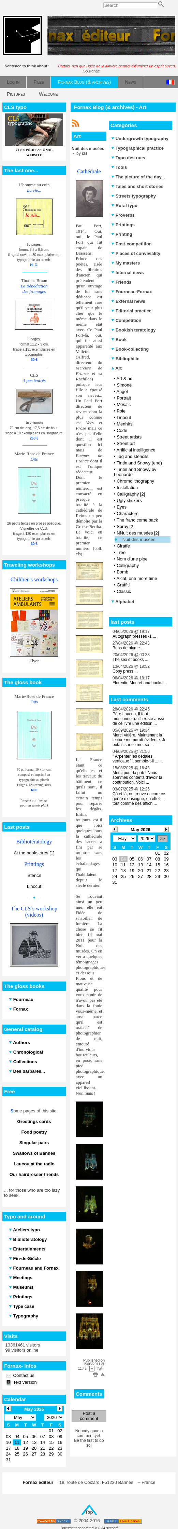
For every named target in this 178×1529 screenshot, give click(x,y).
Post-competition (131, 243)
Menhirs (124, 424)
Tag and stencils (132, 456)
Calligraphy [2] (131, 494)
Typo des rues (128, 157)
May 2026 (140, 829)
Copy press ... (125, 671)
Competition (126, 320)
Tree (121, 552)
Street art (126, 443)
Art (116, 368)
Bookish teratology (133, 330)
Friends (121, 282)
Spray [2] (125, 526)
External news (128, 301)
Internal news (127, 272)
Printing (121, 234)
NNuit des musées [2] (138, 533)
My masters (125, 263)
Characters (127, 513)
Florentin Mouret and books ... (140, 682)
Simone (124, 385)
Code (122, 430)
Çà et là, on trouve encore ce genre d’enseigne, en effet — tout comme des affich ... (139, 798)
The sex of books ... (130, 659)
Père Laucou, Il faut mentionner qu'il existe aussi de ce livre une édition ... (138, 719)
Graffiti (123, 584)
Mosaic (124, 404)
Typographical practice (137, 148)
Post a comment (89, 1416)
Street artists (129, 436)
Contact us (23, 1375)
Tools (119, 167)
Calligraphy (128, 565)
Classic (124, 591)
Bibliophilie (125, 358)
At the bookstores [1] (34, 852)
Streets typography (133, 196)
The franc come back (137, 520)
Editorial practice (131, 310)
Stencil (34, 875)
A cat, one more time (136, 578)
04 (123, 859)
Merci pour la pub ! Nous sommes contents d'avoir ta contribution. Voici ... (137, 777)
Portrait (124, 398)
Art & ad (124, 378)
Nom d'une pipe (132, 558)
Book (119, 339)
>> (162, 838)
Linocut (34, 886)
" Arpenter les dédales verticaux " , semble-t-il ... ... (138, 758)
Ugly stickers (129, 500)
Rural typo (124, 205)
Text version (24, 1382)
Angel (122, 391)
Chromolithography (135, 481)
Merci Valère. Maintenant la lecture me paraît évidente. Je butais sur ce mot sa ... (139, 740)
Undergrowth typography (139, 138)
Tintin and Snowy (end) (139, 462)
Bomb (122, 571)
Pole (121, 411)
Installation (127, 487)
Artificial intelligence (135, 449)
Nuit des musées (138, 539)
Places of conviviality (135, 253)
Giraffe (123, 546)
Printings (123, 224)
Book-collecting (130, 349)
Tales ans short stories (137, 186)
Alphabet (122, 601)
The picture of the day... (138, 176)
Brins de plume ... (128, 648)
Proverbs (123, 215)
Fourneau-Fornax (131, 291)
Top (89, 1512)
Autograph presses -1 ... (134, 636)
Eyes (122, 507)
